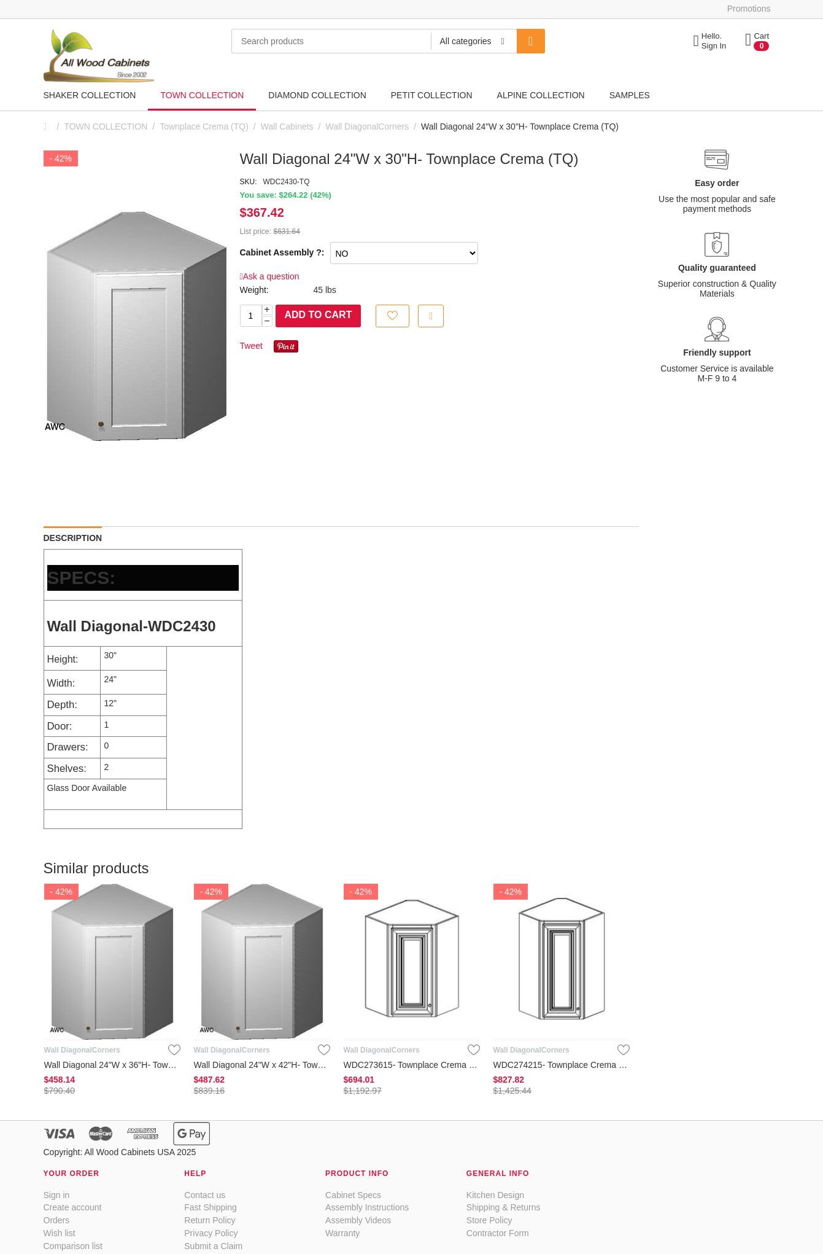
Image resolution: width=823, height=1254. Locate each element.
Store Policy (489, 1220)
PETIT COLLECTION (432, 95)
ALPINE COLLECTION (541, 95)
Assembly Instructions (367, 1207)
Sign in (57, 1195)
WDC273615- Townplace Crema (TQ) (412, 1065)
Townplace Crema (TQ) (204, 126)
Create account (73, 1207)
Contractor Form (497, 1233)
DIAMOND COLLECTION (317, 95)
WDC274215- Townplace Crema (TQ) (561, 1065)
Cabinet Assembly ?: (282, 252)
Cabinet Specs (353, 1195)
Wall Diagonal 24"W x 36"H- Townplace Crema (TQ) (112, 1065)
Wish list (59, 1233)
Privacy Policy (211, 1233)
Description (73, 538)
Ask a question (269, 276)
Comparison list (73, 1246)
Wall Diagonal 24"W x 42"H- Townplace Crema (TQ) (262, 1065)
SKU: (248, 181)
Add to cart (318, 315)
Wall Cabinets (287, 126)
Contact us (204, 1195)
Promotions (749, 9)
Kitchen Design (495, 1195)
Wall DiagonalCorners (367, 126)
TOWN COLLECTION (202, 95)
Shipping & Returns (503, 1207)
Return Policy (209, 1220)
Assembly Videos (358, 1220)
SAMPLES (629, 95)
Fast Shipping (210, 1207)
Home (48, 126)
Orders (57, 1220)
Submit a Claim (213, 1246)
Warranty (342, 1233)
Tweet (251, 346)
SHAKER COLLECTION (90, 95)
